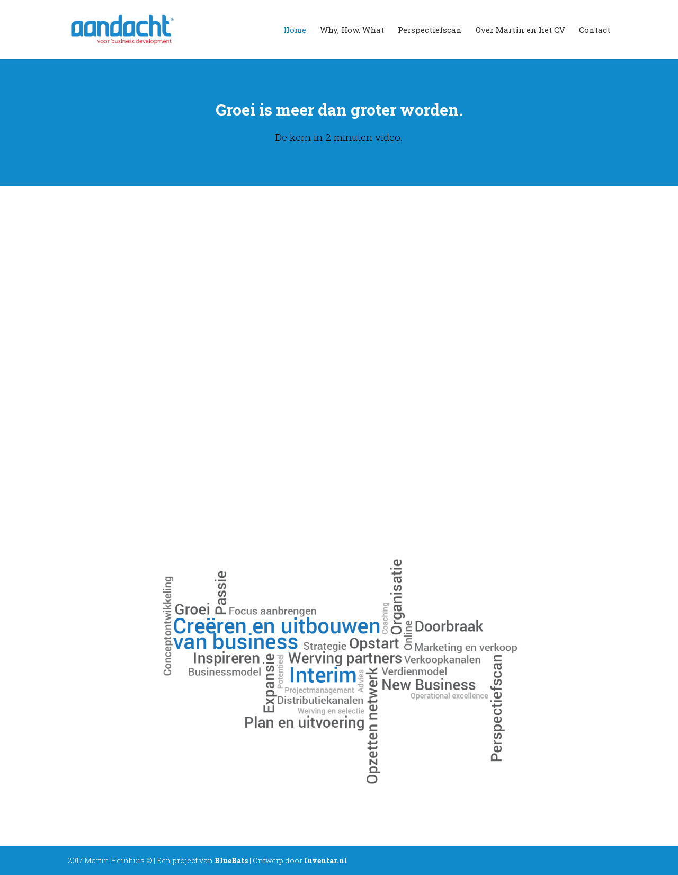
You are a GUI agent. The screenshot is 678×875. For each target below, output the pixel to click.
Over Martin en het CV (520, 30)
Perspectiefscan (430, 30)
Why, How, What (352, 30)
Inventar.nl (325, 860)
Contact (594, 30)
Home (294, 30)
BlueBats (231, 860)
